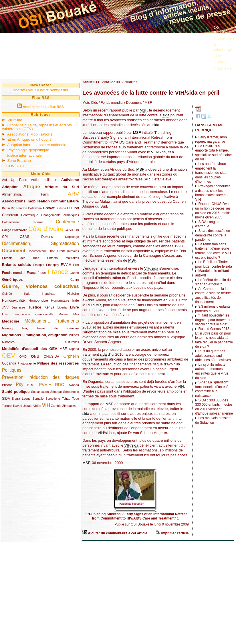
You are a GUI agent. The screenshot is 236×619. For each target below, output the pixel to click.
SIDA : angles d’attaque (207, 224)
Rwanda (73, 385)
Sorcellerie (52, 398)
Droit (52, 251)
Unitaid (27, 405)
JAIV (5, 307)
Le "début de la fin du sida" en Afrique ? (213, 282)
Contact (220, 62)
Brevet (49, 208)
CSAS (24, 237)
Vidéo (37, 405)
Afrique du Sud (62, 187)
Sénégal (56, 391)
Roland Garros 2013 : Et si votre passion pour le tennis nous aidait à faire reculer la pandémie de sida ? (214, 338)
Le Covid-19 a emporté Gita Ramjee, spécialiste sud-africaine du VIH (213, 153)
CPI (5, 237)
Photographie (26, 363)
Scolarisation (40, 391)
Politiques (11, 370)
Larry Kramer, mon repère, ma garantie (211, 139)
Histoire (73, 294)
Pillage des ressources (58, 363)
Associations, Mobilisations (29, 134)
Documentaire (37, 251)
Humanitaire (60, 300)
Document (13, 250)
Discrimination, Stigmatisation (40, 243)
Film (76, 264)
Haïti (27, 293)
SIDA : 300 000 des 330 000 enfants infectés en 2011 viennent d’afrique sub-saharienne (214, 407)
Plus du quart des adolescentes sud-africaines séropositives (213, 355)
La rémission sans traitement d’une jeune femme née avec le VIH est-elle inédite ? (213, 251)
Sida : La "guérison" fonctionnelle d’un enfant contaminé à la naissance (213, 389)
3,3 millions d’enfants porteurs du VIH (212, 308)
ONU (35, 356)
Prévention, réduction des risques (40, 377)
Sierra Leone (21, 398)
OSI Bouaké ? (222, 30)
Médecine (10, 321)
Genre (74, 279)
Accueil (88, 82)
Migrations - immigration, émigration (35, 335)
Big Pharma (19, 208)
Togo (75, 398)
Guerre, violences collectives (40, 286)
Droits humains (68, 251)
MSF (63, 349)
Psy (19, 384)
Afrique (31, 186)
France (58, 271)
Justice (34, 307)
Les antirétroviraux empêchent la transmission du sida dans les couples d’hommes (211, 173)
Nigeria (74, 349)
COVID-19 (15, 166)
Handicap (48, 293)
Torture (7, 405)
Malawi (63, 314)
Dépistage (72, 236)
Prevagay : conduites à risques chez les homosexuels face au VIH (212, 193)
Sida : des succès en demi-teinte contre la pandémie (212, 235)
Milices (73, 335)
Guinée (7, 293)
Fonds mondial (13, 273)
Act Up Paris (14, 180)
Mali (76, 314)
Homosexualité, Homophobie (25, 300)
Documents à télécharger (224, 44)
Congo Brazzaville (14, 230)
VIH (46, 405)
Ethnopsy (52, 264)
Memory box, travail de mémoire (40, 328)
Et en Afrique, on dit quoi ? (29, 139)
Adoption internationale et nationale (36, 145)
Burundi (73, 208)
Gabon (74, 272)
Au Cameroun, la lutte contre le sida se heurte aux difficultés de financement (213, 295)
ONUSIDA (51, 357)
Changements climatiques (60, 215)
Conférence (67, 221)
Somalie (37, 398)
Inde (75, 300)
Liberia (62, 307)
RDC (59, 384)
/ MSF (147, 103)
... (215, 75)
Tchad (66, 398)
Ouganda (9, 363)
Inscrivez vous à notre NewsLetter (40, 90)
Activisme (70, 180)
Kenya (49, 307)
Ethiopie (38, 264)
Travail (17, 405)
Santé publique (15, 391)
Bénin (6, 208)
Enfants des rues (20, 258)
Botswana (35, 208)
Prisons (7, 385)
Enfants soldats (16, 264)
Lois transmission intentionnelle (27, 314)
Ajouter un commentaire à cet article (117, 533)
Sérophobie (71, 391)
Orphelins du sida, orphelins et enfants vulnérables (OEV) (37, 127)
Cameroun (10, 215)
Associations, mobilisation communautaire (40, 201)
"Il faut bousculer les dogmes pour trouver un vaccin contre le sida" (213, 319)
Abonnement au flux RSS (43, 107)
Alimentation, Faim (25, 194)
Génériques (12, 279)
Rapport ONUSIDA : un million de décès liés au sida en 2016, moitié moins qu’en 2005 (213, 210)
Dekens (47, 237)
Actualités (129, 82)
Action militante (44, 180)
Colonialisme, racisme (22, 222)
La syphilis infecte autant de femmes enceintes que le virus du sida (211, 371)
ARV (73, 194)
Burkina (60, 208)
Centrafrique (29, 215)
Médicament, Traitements (52, 321)
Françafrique (36, 273)
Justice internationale (24, 155)
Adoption (10, 187)
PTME (31, 385)
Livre (74, 307)
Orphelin (71, 356)
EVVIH (66, 265)
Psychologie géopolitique (28, 150)
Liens (218, 55)
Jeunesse (18, 307)
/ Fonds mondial (110, 103)
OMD (23, 356)
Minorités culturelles (40, 342)
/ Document (132, 103)
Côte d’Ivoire (45, 228)
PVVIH (45, 384)
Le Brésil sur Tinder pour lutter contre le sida (213, 264)
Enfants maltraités (63, 258)
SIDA (6, 399)
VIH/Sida (14, 120)
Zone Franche (19, 160)
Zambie (56, 405)
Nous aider (223, 68)
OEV (8, 355)
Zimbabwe (69, 405)
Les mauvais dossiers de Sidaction (213, 420)
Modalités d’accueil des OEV (29, 349)
